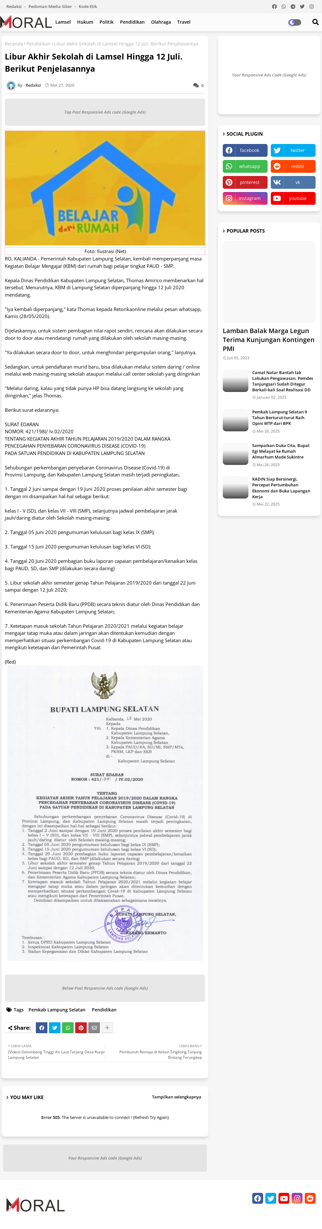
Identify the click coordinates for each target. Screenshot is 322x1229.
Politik (107, 22)
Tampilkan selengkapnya (176, 1097)
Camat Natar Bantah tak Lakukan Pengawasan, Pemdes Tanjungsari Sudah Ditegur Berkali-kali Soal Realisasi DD (282, 381)
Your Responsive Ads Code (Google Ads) (269, 75)
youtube (298, 198)
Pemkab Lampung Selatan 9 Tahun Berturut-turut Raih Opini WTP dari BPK (279, 417)
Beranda (14, 44)
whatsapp (249, 166)
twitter (298, 150)
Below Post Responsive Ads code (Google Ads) (105, 988)
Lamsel (63, 22)
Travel (183, 22)
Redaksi (14, 6)
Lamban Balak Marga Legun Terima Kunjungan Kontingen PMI (269, 339)
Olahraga (161, 22)
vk (297, 182)
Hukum (85, 22)
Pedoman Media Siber (50, 6)
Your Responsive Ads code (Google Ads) (105, 1158)
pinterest (250, 182)
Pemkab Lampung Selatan (56, 1010)
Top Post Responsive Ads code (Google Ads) (105, 112)
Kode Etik (88, 6)
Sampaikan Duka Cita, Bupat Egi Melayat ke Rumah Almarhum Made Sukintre (281, 451)
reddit (297, 166)
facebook (249, 150)
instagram (250, 198)
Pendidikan (132, 22)
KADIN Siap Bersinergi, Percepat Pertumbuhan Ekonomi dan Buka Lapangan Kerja (281, 487)
